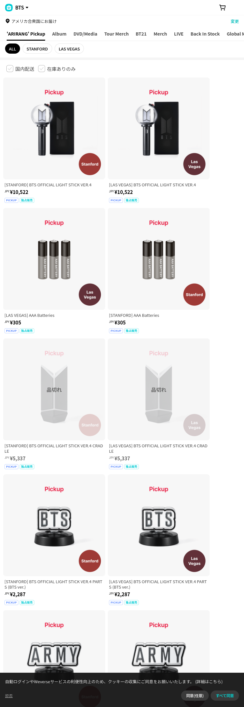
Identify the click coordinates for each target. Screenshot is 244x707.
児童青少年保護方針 (89, 587)
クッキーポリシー (19, 594)
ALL (12, 49)
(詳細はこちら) (219, 699)
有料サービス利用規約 (45, 587)
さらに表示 (122, 543)
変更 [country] (235, 21)
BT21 (141, 33)
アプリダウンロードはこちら (211, 666)
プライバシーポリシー (134, 587)
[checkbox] (20, 68)
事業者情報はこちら (73, 623)
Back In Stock (205, 33)
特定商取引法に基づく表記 (184, 587)
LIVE (179, 33)
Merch (160, 33)
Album (59, 33)
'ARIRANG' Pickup (26, 33)
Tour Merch (116, 33)
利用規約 (11, 587)
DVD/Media (85, 33)
